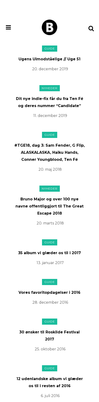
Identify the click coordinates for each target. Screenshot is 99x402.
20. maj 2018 (50, 169)
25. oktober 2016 (50, 349)
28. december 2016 (50, 302)
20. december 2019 (50, 69)
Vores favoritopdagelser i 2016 (49, 292)
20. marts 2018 (50, 223)
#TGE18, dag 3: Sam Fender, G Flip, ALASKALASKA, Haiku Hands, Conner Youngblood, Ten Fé (49, 152)
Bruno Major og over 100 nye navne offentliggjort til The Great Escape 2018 (49, 206)
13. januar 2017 (50, 263)
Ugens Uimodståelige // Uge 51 (49, 59)
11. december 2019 (50, 115)
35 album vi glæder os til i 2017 (49, 253)
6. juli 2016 (50, 396)
